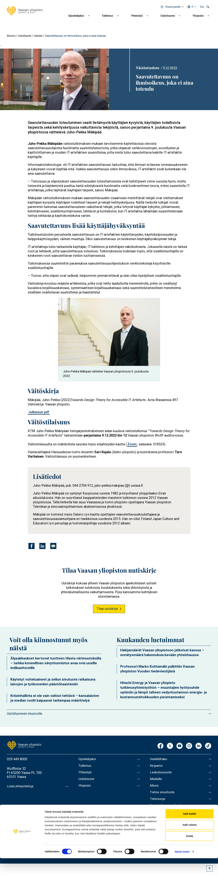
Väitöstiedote (147, 68)
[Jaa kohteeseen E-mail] (53, 546)
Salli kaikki (189, 832)
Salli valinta (190, 843)
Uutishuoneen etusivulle (24, 713)
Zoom (132, 444)
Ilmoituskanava (161, 816)
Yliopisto (198, 15)
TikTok (208, 746)
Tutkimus (107, 15)
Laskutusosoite (161, 773)
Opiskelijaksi (76, 15)
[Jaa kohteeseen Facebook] (31, 546)
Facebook (160, 746)
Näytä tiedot (182, 870)
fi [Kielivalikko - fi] (192, 6)
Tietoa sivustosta (163, 795)
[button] (54, 79)
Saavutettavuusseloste (167, 809)
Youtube (179, 746)
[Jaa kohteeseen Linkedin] (42, 546)
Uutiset (38, 35)
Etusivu (11, 35)
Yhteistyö (137, 15)
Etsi (202, 6)
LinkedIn (199, 746)
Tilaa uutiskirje (107, 609)
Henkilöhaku (159, 759)
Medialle (156, 780)
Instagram (189, 746)
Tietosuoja (158, 802)
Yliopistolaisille (173, 6)
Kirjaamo (156, 766)
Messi (154, 788)
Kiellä (189, 854)
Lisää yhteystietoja (21, 786)
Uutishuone (167, 15)
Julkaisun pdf (38, 412)
